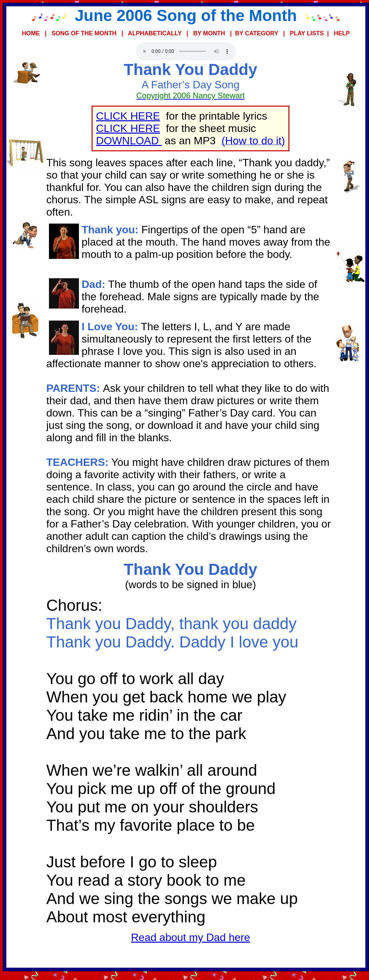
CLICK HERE (128, 116)
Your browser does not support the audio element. (186, 51)
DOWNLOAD (129, 141)
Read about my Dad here (190, 937)
